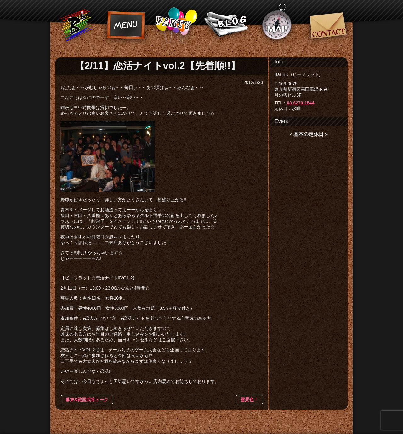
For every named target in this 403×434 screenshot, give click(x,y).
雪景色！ (249, 399)
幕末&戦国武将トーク (86, 399)
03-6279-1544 (300, 102)
